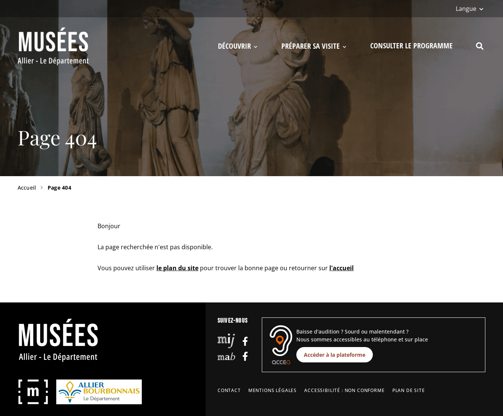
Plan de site (408, 390)
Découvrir (237, 46)
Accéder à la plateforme (334, 354)
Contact (229, 390)
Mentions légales (272, 390)
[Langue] (469, 8)
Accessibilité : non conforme (344, 390)
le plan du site (177, 268)
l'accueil (341, 268)
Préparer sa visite (313, 46)
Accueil (27, 187)
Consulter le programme (411, 45)
